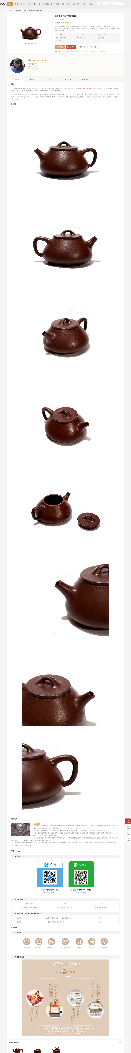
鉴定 (52, 4)
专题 (84, 4)
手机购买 (93, 47)
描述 (16, 79)
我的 (90, 4)
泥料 (68, 4)
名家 (39, 4)
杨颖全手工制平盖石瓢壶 (36, 10)
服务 (85, 79)
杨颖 (25, 10)
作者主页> (36, 60)
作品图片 (14, 104)
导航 (10, 4)
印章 (57, 4)
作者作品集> (44, 60)
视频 (73, 4)
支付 (68, 79)
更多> (120, 1042)
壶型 (63, 4)
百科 (78, 4)
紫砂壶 (22, 4)
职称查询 (46, 4)
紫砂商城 (18, 10)
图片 (33, 79)
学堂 (33, 4)
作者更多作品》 (60, 41)
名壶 (28, 4)
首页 (16, 4)
